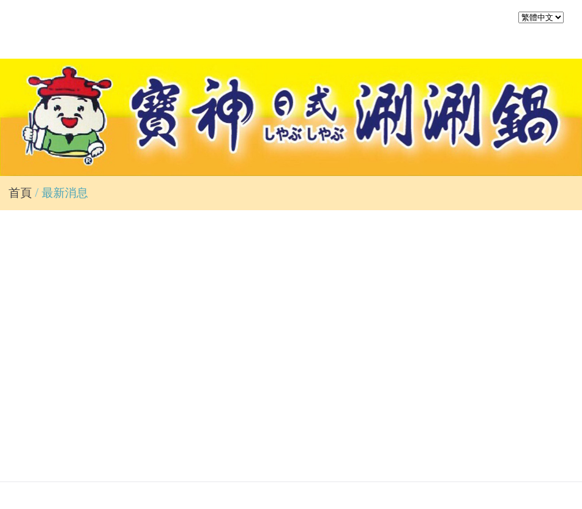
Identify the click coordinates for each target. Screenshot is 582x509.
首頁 (20, 193)
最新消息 (65, 193)
